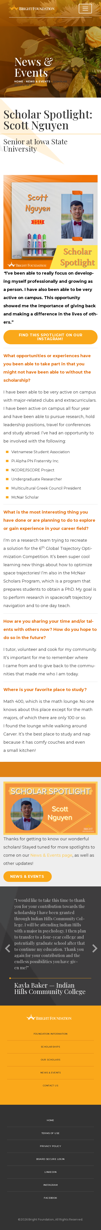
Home (18, 81)
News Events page (51, 855)
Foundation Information (51, 1033)
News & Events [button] (27, 876)
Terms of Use (51, 1133)
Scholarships (50, 1046)
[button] (7, 946)
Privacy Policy (50, 1146)
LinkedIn (50, 1172)
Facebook (50, 1197)
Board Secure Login (50, 1159)
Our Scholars (50, 1059)
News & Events (38, 81)
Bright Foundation (31, 8)
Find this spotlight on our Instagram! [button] (50, 337)
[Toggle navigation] (85, 8)
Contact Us (50, 1085)
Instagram (50, 1184)
